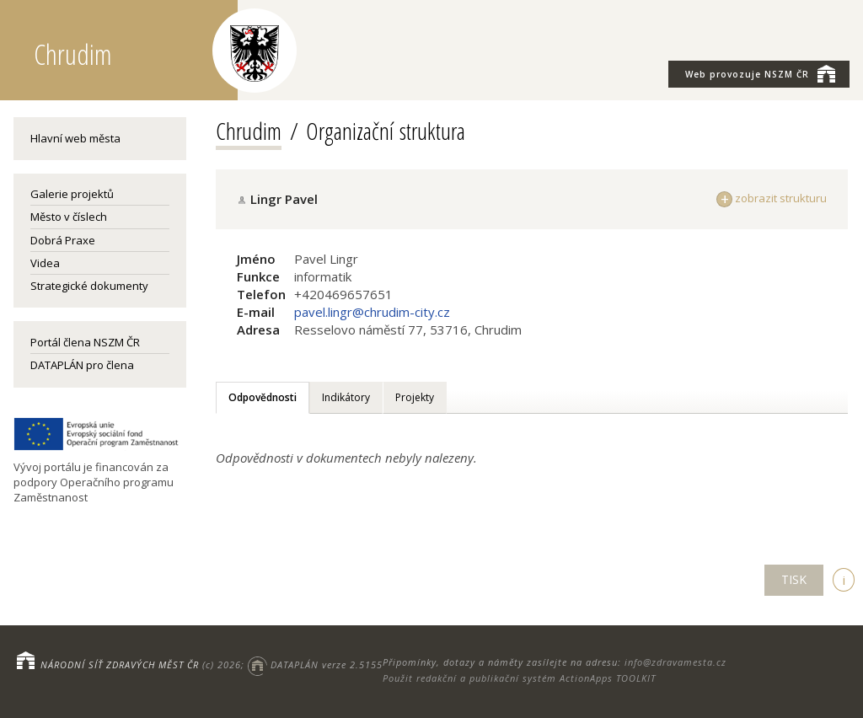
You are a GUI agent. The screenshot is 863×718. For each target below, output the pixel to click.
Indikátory (346, 397)
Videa (45, 263)
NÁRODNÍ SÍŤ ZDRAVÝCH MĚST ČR (119, 664)
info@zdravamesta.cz (675, 662)
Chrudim (248, 131)
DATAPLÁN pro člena (82, 364)
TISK (794, 579)
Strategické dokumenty (89, 285)
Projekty (414, 397)
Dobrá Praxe (62, 240)
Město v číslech (68, 216)
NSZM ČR (760, 73)
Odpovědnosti (262, 397)
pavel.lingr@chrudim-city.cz (372, 311)
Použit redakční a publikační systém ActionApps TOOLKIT (519, 678)
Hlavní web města (75, 138)
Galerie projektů (72, 193)
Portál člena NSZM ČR (85, 342)
